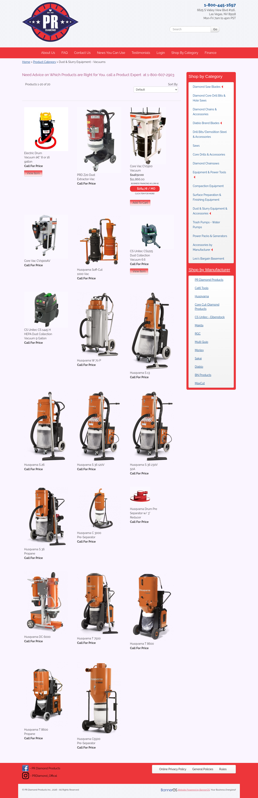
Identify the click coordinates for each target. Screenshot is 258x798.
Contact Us (82, 53)
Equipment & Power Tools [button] (209, 175)
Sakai (198, 358)
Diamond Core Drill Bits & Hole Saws (209, 98)
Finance (210, 53)
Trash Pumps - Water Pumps (206, 225)
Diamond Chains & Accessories (205, 112)
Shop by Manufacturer (209, 269)
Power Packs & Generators (210, 236)
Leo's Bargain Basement (208, 258)
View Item (33, 173)
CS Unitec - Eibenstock (210, 317)
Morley (199, 350)
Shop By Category (184, 53)
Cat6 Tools (201, 288)
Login (161, 53)
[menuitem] (48, 52)
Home (26, 62)
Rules (223, 769)
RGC (198, 333)
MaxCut (200, 383)
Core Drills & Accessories (209, 154)
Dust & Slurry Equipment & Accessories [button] (210, 211)
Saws (196, 145)
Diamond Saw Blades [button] (208, 86)
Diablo (199, 366)
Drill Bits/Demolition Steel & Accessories (210, 134)
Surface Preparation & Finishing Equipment (207, 197)
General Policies (202, 769)
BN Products (203, 375)
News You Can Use (111, 53)
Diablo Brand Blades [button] (207, 123)
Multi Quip (201, 342)
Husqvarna (202, 296)
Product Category (44, 62)
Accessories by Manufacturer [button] (203, 247)
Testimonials (141, 53)
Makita (199, 325)
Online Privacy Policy (172, 769)
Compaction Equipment (208, 186)
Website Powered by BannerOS (194, 790)
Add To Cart (140, 202)
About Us (48, 53)
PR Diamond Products (209, 279)
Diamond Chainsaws (206, 163)
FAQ (64, 53)
